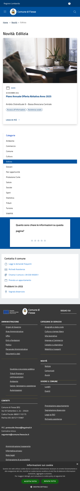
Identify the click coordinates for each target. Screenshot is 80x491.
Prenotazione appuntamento (57, 405)
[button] (40, 487)
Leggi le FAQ (50, 414)
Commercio (11, 146)
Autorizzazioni (16, 390)
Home (5, 22)
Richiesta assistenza (53, 419)
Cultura (9, 156)
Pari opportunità (13, 171)
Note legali (10, 455)
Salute (9, 182)
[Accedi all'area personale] (69, 3)
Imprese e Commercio (54, 340)
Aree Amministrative (14, 331)
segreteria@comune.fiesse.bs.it (15, 434)
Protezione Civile (13, 177)
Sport (8, 192)
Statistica (10, 197)
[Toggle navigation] (4, 11)
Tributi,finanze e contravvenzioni (17, 375)
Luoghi (47, 386)
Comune (9, 151)
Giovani (9, 166)
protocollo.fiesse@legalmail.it (19, 427)
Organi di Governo (13, 326)
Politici (8, 344)
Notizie (48, 366)
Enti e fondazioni (13, 340)
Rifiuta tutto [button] (50, 481)
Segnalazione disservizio (55, 410)
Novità (14, 22)
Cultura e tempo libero (54, 331)
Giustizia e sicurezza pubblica (22, 369)
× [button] (77, 464)
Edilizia (9, 161)
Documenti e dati (13, 353)
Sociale (9, 187)
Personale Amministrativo (17, 349)
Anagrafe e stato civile (54, 326)
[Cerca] (74, 11)
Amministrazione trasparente (18, 446)
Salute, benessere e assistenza (23, 385)
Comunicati (49, 370)
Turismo (9, 208)
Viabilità (9, 213)
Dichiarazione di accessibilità (18, 459)
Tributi (9, 203)
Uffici (8, 335)
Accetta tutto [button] (30, 481)
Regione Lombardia (12, 3)
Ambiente (10, 140)
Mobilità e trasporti (53, 349)
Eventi (47, 391)
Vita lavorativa (51, 335)
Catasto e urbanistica (54, 344)
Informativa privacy (14, 450)
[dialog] (40, 476)
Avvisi (10, 88)
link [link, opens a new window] (64, 476)
